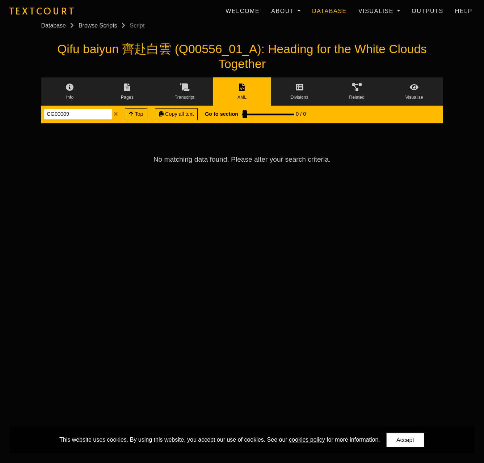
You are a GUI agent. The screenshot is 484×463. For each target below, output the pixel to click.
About (283, 11)
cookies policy (307, 440)
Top (136, 114)
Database (329, 11)
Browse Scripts (98, 25)
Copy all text (176, 114)
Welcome (243, 11)
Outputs (427, 11)
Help (463, 11)
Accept (405, 440)
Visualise (377, 11)
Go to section (221, 114)
